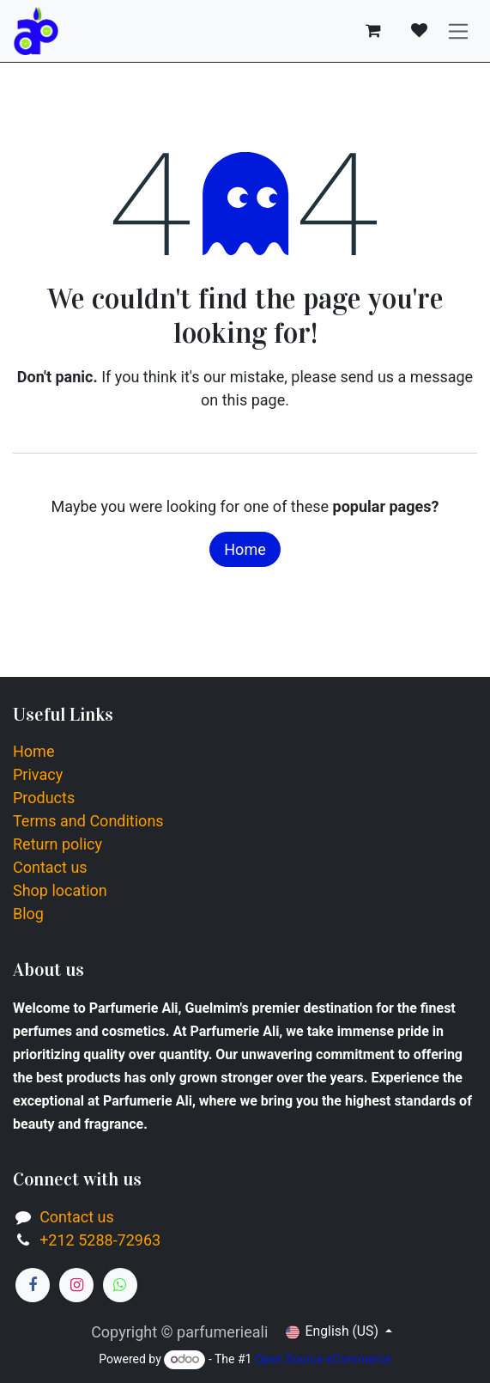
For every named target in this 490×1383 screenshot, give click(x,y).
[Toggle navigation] (458, 31)
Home (244, 549)
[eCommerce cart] (373, 31)
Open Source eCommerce (323, 1359)
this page (254, 400)
